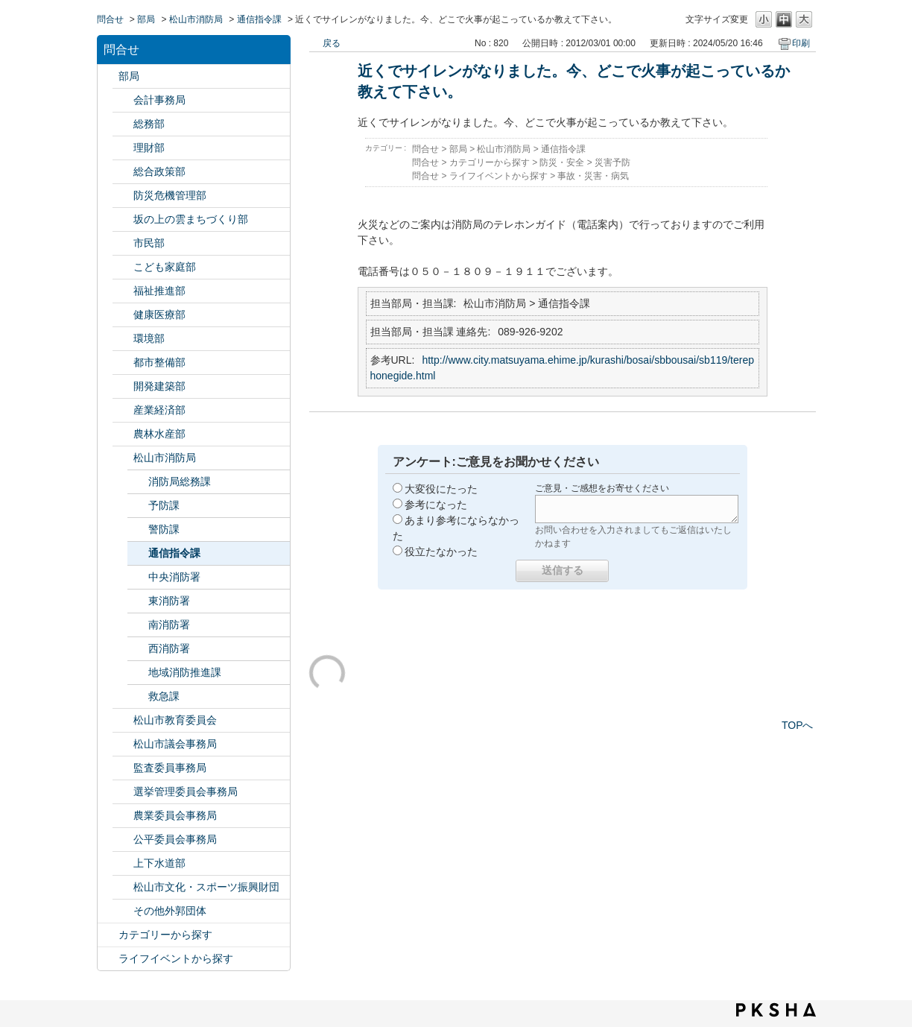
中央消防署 (174, 577)
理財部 (149, 148)
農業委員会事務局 (175, 815)
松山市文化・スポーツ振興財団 (206, 887)
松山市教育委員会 (175, 720)
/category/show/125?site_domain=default (123, 124)
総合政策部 (159, 171)
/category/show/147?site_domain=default (123, 816)
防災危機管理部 (169, 195)
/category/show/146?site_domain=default (123, 768)
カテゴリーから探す (165, 935)
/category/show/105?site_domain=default (108, 959)
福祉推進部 (159, 291)
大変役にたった (441, 489)
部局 (146, 19)
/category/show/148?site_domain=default (123, 792)
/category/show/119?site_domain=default (108, 76)
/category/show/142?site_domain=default (123, 720)
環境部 (149, 338)
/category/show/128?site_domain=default (123, 243)
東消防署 (169, 601)
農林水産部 (159, 434)
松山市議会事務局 (175, 744)
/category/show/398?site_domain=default (123, 219)
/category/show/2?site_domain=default (108, 935)
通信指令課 (259, 19)
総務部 (149, 124)
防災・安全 (561, 162)
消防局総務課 (179, 481)
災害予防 (612, 162)
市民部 (149, 243)
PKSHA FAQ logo (776, 1010)
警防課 (164, 529)
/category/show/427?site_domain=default (123, 434)
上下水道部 (159, 863)
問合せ (110, 19)
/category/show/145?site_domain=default (123, 839)
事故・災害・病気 (593, 176)
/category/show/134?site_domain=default (123, 887)
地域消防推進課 (184, 672)
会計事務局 (159, 100)
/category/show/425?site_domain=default (123, 386)
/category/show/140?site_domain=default (123, 458)
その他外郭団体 (169, 911)
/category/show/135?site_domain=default (123, 362)
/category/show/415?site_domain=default (123, 267)
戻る (332, 43)
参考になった (436, 505)
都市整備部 (159, 362)
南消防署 (169, 625)
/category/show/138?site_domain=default (123, 410)
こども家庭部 (164, 267)
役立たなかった (441, 551)
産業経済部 (159, 410)
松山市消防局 (196, 19)
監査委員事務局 (169, 768)
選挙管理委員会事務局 (185, 791)
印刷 (801, 43)
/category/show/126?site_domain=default (123, 172)
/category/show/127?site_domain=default (123, 148)
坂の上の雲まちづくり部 (190, 219)
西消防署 (169, 648)
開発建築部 (159, 386)
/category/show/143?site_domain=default (123, 744)
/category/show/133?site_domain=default (123, 339)
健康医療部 (159, 314)
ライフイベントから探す (175, 958)
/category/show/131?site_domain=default (123, 911)
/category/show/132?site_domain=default (123, 315)
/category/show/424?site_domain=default (123, 195)
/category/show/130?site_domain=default (123, 291)
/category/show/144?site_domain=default (123, 863)
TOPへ (798, 725)
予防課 (164, 505)
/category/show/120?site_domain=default (123, 100)
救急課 (164, 696)
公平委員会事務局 (175, 839)
